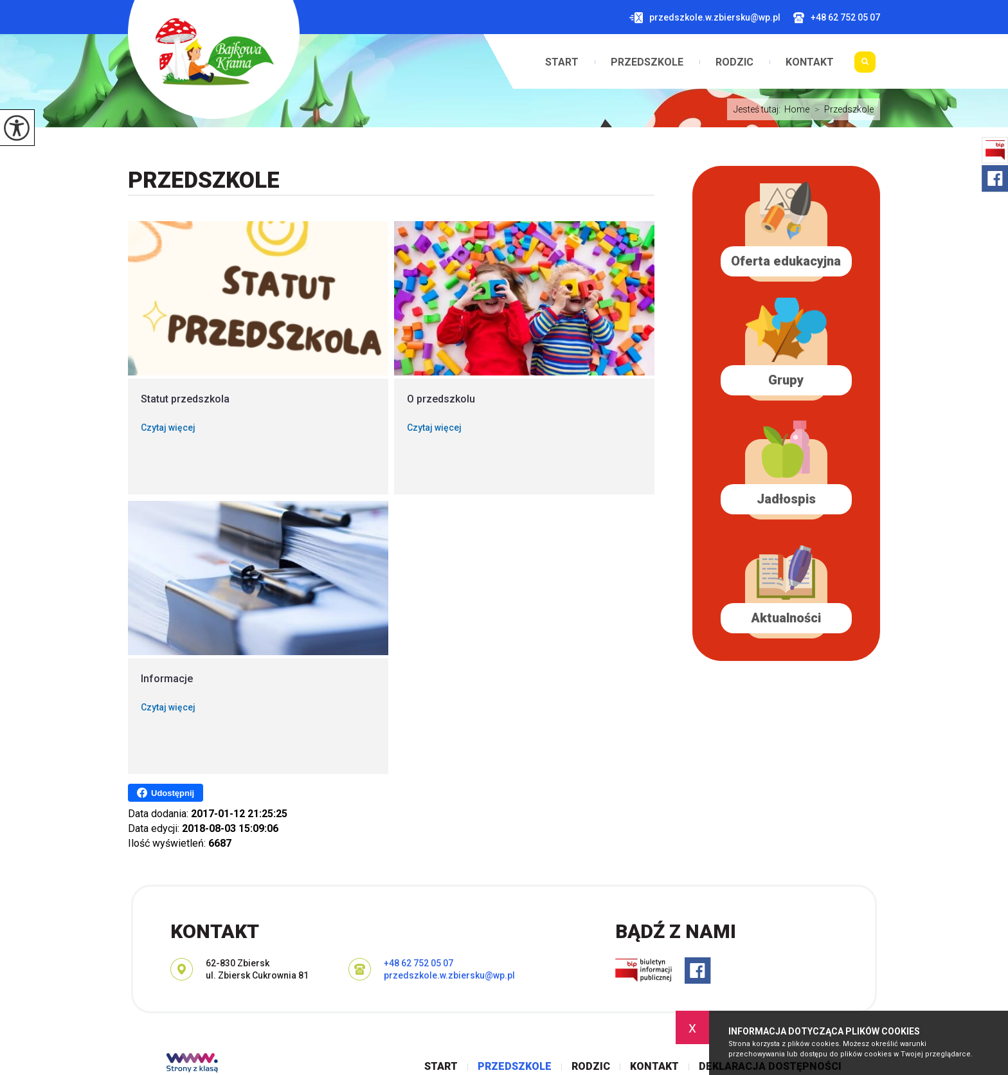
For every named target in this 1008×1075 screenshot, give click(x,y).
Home (796, 109)
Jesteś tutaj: (759, 109)
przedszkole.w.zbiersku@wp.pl (704, 17)
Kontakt (810, 62)
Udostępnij (165, 793)
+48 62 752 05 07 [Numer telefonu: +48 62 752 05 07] (418, 963)
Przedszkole (647, 62)
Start (562, 62)
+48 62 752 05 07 (836, 17)
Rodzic (734, 62)
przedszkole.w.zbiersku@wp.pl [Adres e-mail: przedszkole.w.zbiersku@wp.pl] (449, 975)
